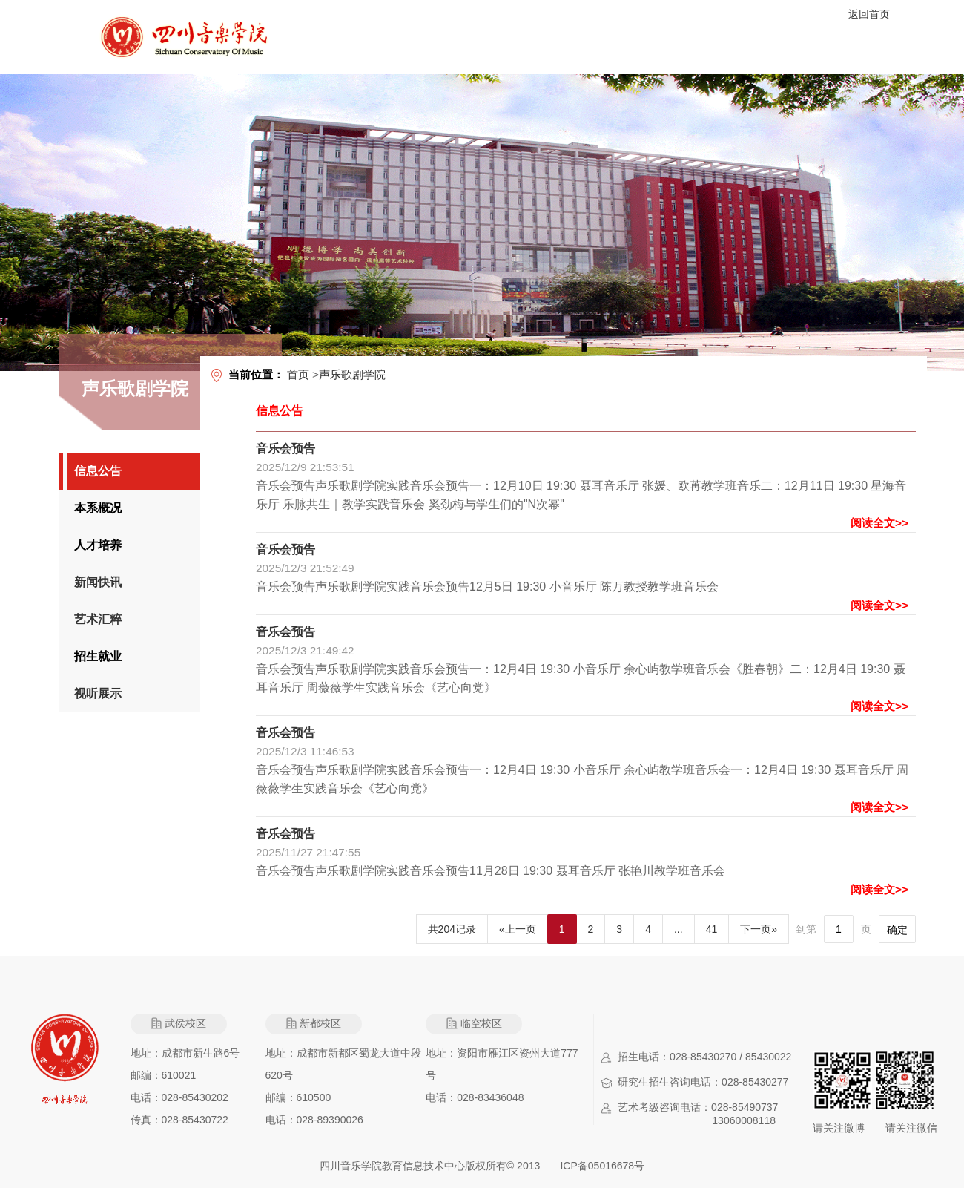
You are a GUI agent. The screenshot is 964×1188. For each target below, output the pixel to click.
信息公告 (98, 471)
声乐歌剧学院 (352, 374)
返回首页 (869, 14)
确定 (897, 930)
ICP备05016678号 (602, 1166)
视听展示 (98, 693)
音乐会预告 (285, 448)
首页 (298, 374)
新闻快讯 (98, 582)
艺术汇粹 (98, 619)
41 (712, 929)
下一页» (758, 929)
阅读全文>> (879, 522)
